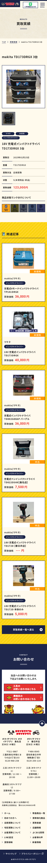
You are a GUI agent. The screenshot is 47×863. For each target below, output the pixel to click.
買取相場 (8, 842)
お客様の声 (37, 837)
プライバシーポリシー (31, 853)
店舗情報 (36, 827)
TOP (4, 42)
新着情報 (36, 842)
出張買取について (12, 832)
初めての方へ (10, 818)
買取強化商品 (38, 818)
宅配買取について (12, 827)
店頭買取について (12, 822)
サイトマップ (11, 853)
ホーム (7, 813)
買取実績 (13, 42)
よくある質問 (38, 832)
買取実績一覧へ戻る (23, 629)
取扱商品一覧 (38, 813)
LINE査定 (8, 837)
